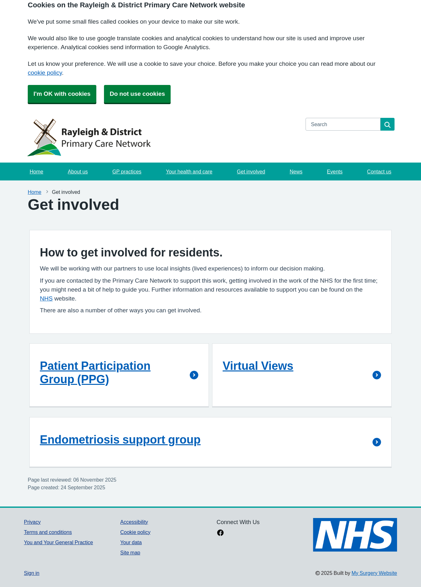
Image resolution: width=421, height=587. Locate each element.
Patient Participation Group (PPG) (95, 372)
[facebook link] (220, 533)
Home (36, 171)
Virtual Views (258, 365)
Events (335, 171)
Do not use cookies (137, 94)
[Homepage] (161, 137)
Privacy (32, 521)
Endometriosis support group (120, 439)
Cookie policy (135, 532)
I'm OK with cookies (62, 94)
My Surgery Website (374, 573)
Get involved (251, 171)
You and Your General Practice (58, 542)
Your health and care (189, 171)
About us (78, 171)
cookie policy (45, 73)
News (296, 171)
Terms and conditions (48, 532)
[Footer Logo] (355, 535)
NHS (46, 298)
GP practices (126, 171)
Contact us (379, 171)
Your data (131, 542)
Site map (130, 552)
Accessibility (134, 521)
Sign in (31, 573)
